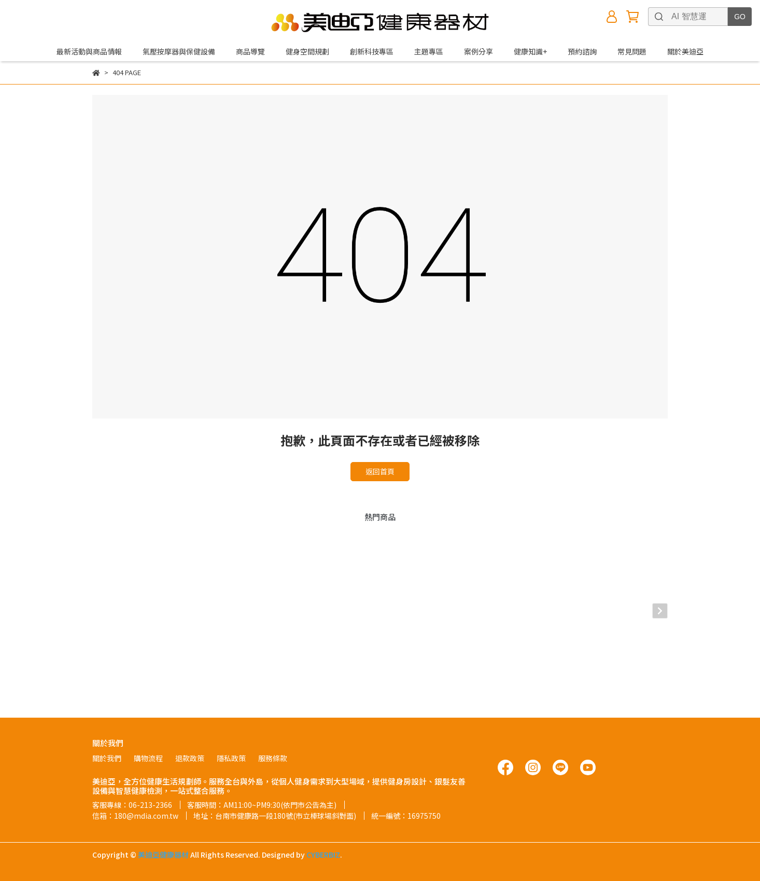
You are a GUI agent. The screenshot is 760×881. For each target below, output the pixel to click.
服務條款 (272, 758)
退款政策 (189, 758)
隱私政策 (231, 758)
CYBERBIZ (323, 854)
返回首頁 (380, 471)
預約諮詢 (582, 51)
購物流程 (148, 758)
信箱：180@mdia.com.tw (135, 815)
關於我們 (106, 758)
